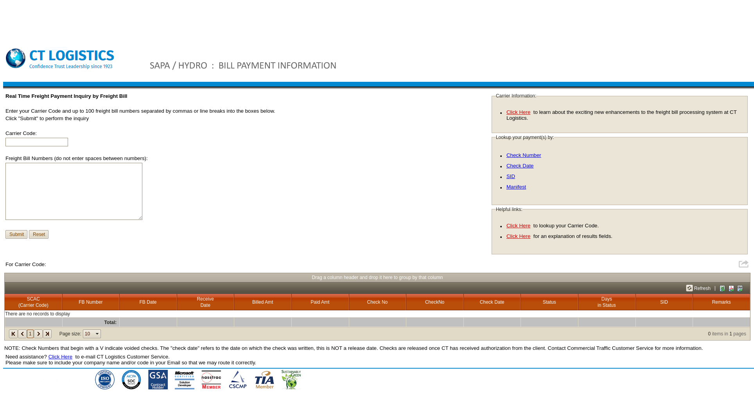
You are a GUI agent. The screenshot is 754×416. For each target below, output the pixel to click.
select (97, 334)
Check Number (523, 155)
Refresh (702, 288)
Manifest (516, 187)
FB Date (148, 302)
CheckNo (434, 302)
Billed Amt (262, 302)
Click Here (518, 112)
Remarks (721, 302)
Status (549, 302)
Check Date (520, 166)
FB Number (90, 302)
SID (510, 176)
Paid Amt (320, 302)
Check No (377, 302)
